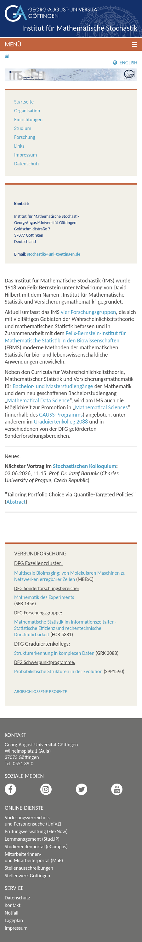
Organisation (27, 111)
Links (19, 146)
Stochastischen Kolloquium (84, 466)
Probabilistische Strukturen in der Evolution (58, 671)
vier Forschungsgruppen (88, 312)
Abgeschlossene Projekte (40, 691)
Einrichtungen (28, 119)
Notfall (11, 913)
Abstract (16, 501)
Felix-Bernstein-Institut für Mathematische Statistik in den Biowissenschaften (65, 337)
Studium (22, 128)
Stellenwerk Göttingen (27, 876)
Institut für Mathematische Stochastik (79, 28)
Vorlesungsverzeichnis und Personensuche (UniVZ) (33, 821)
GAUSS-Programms (61, 414)
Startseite (24, 102)
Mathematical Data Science (38, 400)
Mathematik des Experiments (44, 597)
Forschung (24, 137)
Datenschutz (26, 164)
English (125, 63)
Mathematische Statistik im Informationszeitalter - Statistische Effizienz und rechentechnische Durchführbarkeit (65, 628)
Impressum (25, 155)
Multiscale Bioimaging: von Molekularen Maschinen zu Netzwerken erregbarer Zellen (69, 576)
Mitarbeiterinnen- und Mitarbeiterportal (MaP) (34, 857)
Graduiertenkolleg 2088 (61, 421)
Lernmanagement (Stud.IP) (32, 839)
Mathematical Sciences (101, 407)
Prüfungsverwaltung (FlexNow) (36, 831)
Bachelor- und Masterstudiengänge (53, 386)
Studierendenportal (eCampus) (36, 847)
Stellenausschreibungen (29, 868)
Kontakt (12, 905)
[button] (71, 44)
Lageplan (14, 920)
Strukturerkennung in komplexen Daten (54, 653)
